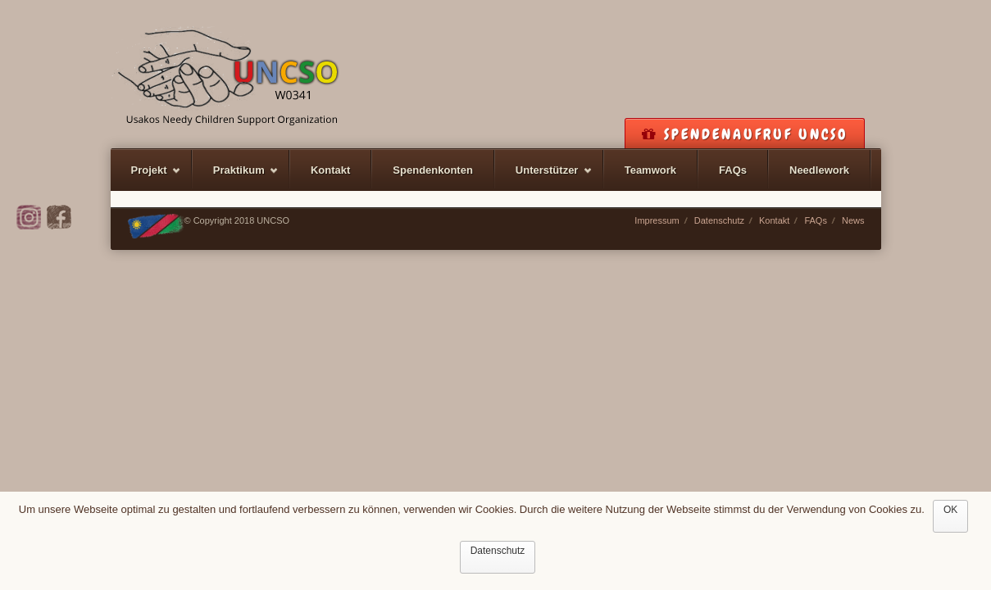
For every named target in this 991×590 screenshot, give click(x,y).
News (853, 220)
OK (950, 509)
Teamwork (650, 170)
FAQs (733, 170)
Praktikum (236, 177)
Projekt (146, 177)
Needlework (819, 170)
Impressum (656, 220)
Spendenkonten (433, 170)
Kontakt (330, 170)
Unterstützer (544, 177)
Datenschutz (719, 220)
